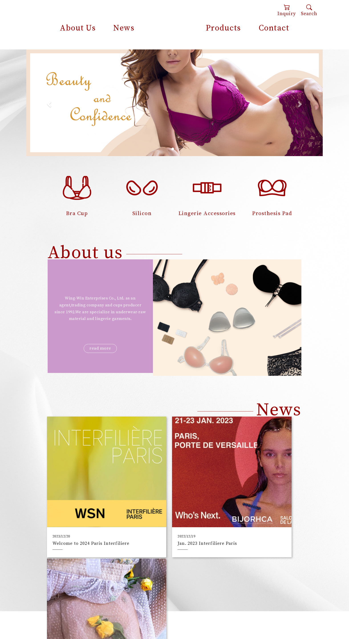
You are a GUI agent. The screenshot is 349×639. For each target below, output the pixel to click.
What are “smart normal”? (256, 515)
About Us (77, 28)
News (123, 28)
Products (223, 28)
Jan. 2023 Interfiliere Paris (169, 515)
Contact (274, 28)
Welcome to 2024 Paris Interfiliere (78, 513)
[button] (48, 102)
